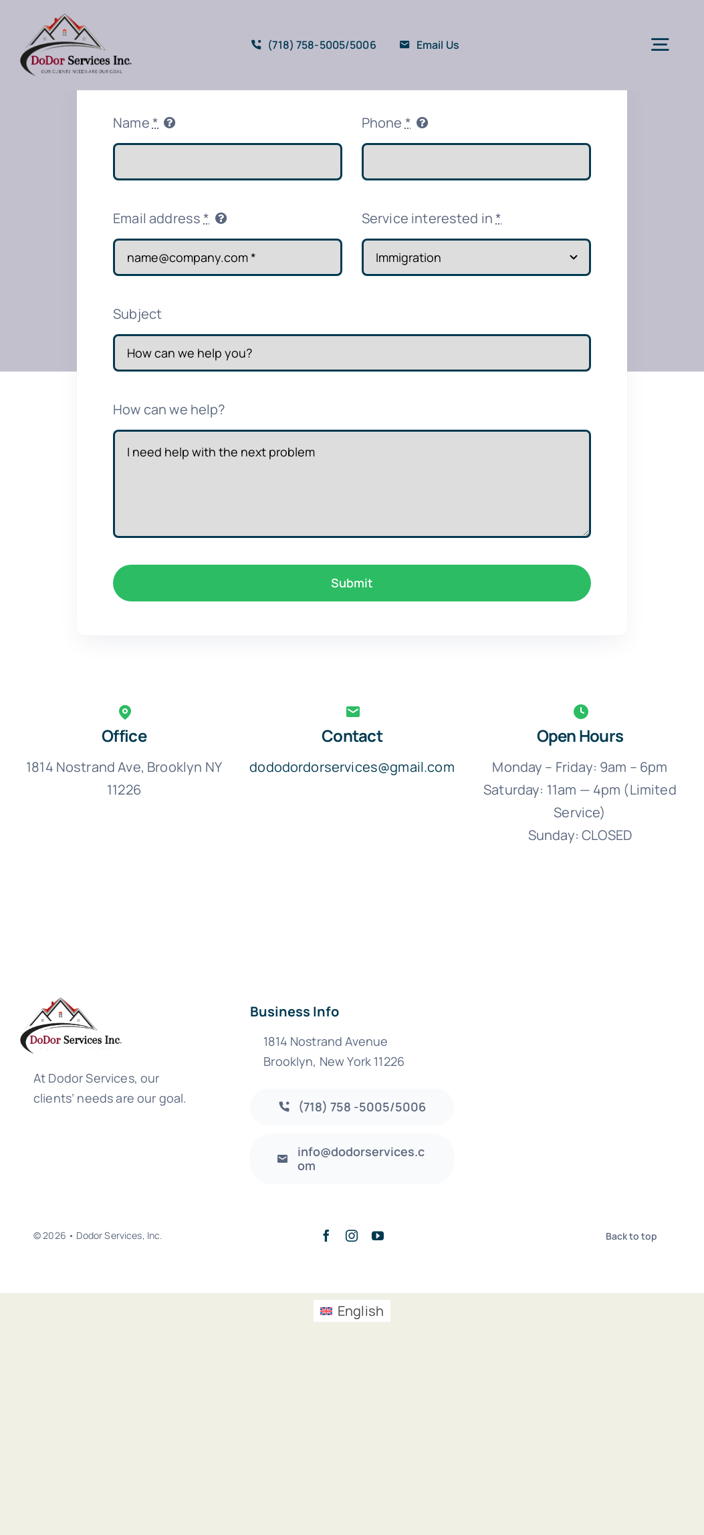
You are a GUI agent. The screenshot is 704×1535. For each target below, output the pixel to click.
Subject (137, 314)
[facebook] (326, 1236)
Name (135, 123)
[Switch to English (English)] (352, 1311)
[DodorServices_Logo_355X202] (76, 20)
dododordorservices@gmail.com (351, 767)
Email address (161, 218)
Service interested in (432, 218)
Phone (386, 123)
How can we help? (169, 409)
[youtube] (378, 1236)
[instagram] (352, 1236)
